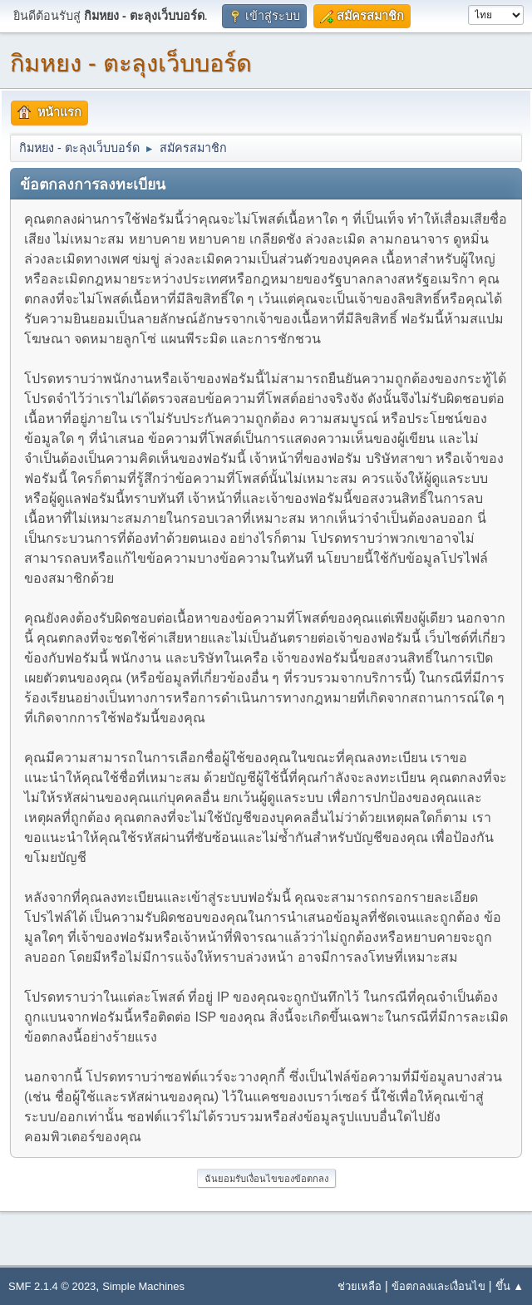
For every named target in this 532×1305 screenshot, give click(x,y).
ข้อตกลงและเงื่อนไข (438, 1286)
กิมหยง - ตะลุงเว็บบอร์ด (131, 63)
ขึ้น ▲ (509, 1286)
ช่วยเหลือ (359, 1286)
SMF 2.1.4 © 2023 (52, 1286)
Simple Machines (143, 1286)
